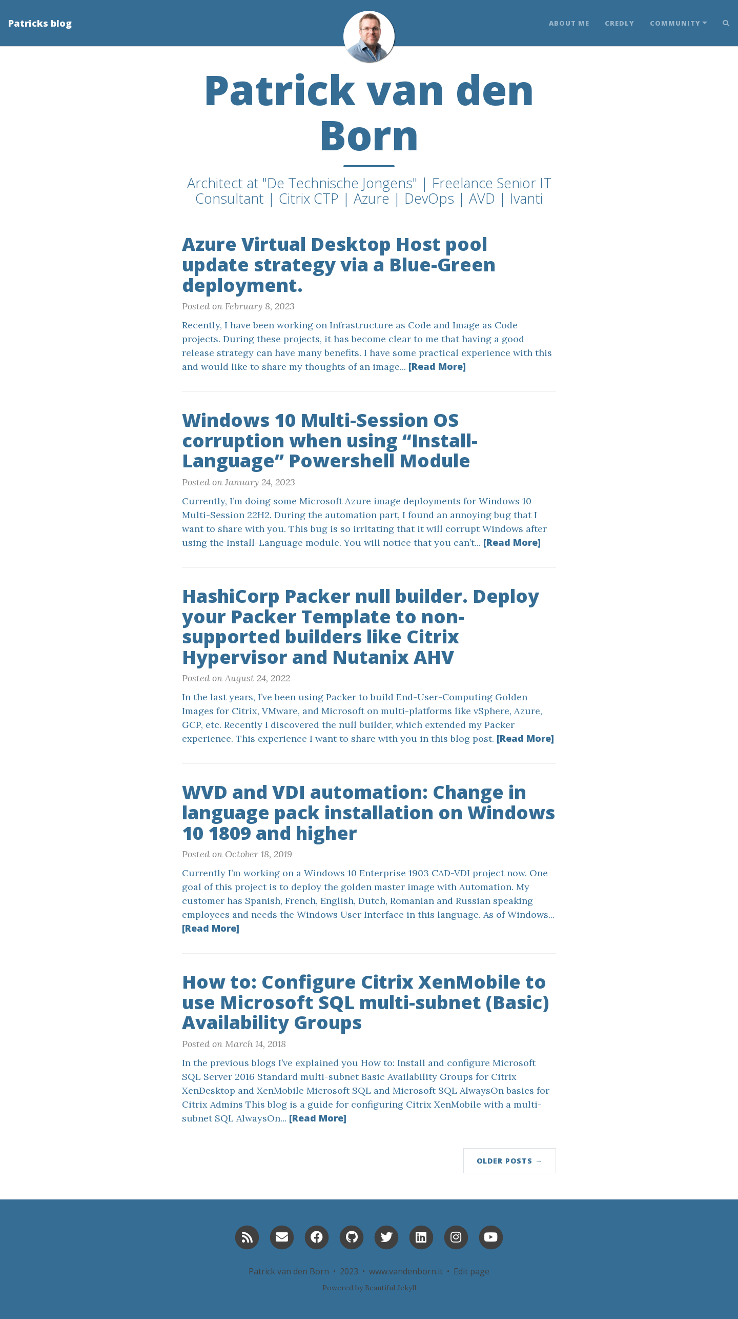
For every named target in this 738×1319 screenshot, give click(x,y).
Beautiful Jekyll (390, 1287)
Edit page (471, 1271)
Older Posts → (510, 1161)
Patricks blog (40, 23)
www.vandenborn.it (406, 1271)
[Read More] (437, 366)
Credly (619, 23)
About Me (569, 23)
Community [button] (675, 23)
